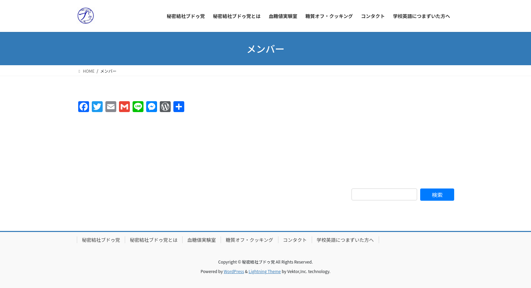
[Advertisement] (403, 137)
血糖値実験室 (201, 239)
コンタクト (295, 239)
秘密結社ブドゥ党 (101, 239)
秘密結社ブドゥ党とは (153, 239)
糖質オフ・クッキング (249, 239)
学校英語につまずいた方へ (345, 239)
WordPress (234, 271)
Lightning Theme (265, 271)
